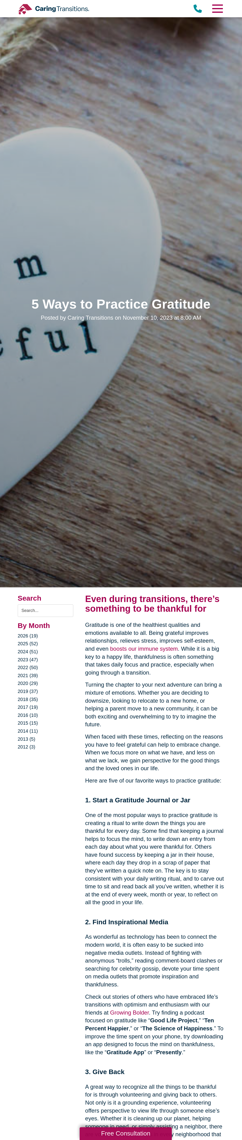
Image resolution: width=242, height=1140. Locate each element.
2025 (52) (28, 643)
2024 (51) (28, 651)
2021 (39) (28, 675)
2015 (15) (28, 723)
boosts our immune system (144, 648)
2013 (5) (26, 739)
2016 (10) (28, 715)
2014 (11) (28, 731)
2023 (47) (28, 659)
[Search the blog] (45, 610)
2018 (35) (28, 699)
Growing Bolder (129, 1012)
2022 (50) (28, 667)
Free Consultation (125, 1133)
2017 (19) (28, 707)
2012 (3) (26, 746)
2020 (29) (28, 683)
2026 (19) (28, 635)
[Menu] (217, 8)
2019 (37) (28, 691)
